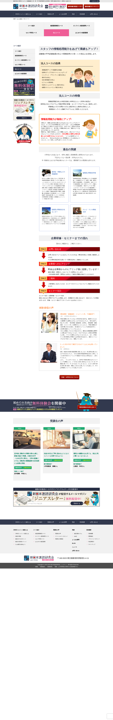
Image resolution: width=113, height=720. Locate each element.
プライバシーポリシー (94, 526)
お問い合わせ (94, 13)
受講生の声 (51, 13)
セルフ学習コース (63, 24)
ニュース (74, 534)
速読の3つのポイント (20, 526)
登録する (24, 109)
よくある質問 (63, 13)
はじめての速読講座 (92, 24)
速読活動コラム (78, 520)
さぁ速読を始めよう (20, 531)
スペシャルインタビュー (61, 523)
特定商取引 (91, 528)
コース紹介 (39, 13)
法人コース (78, 24)
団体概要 (82, 13)
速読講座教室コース (35, 24)
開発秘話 (91, 523)
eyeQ (75, 523)
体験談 (19, 419)
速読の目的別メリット (21, 528)
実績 (73, 13)
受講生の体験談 (59, 526)
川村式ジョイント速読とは (23, 13)
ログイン (94, 1)
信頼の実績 (18, 523)
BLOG (74, 530)
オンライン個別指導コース (49, 24)
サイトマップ (92, 531)
